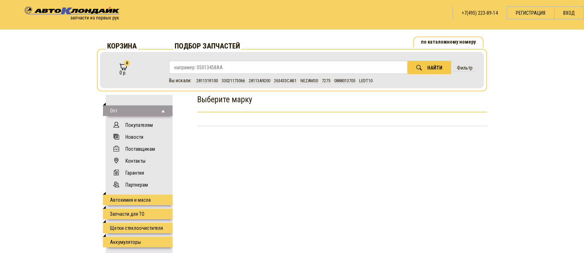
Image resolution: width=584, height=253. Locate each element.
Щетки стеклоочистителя (136, 228)
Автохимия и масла (130, 200)
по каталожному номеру (448, 42)
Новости (134, 137)
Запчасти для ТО (127, 214)
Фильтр (465, 68)
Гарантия (134, 173)
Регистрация (530, 13)
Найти (429, 68)
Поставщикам (140, 149)
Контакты (135, 161)
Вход (569, 13)
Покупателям (139, 125)
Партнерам (136, 185)
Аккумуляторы (125, 242)
